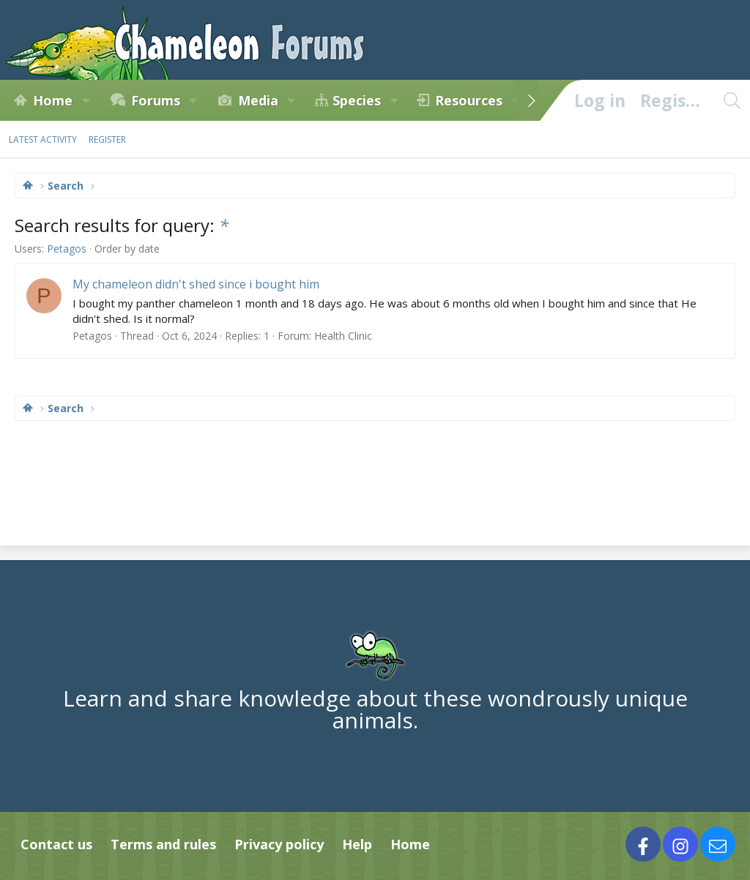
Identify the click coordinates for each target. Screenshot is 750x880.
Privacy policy (279, 844)
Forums (155, 100)
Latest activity (43, 139)
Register (107, 139)
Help (357, 844)
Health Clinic (343, 336)
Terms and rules (163, 844)
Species (357, 100)
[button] (85, 100)
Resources (468, 100)
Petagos (66, 249)
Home (53, 100)
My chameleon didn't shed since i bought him (196, 284)
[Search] (731, 100)
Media (258, 100)
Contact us (56, 844)
